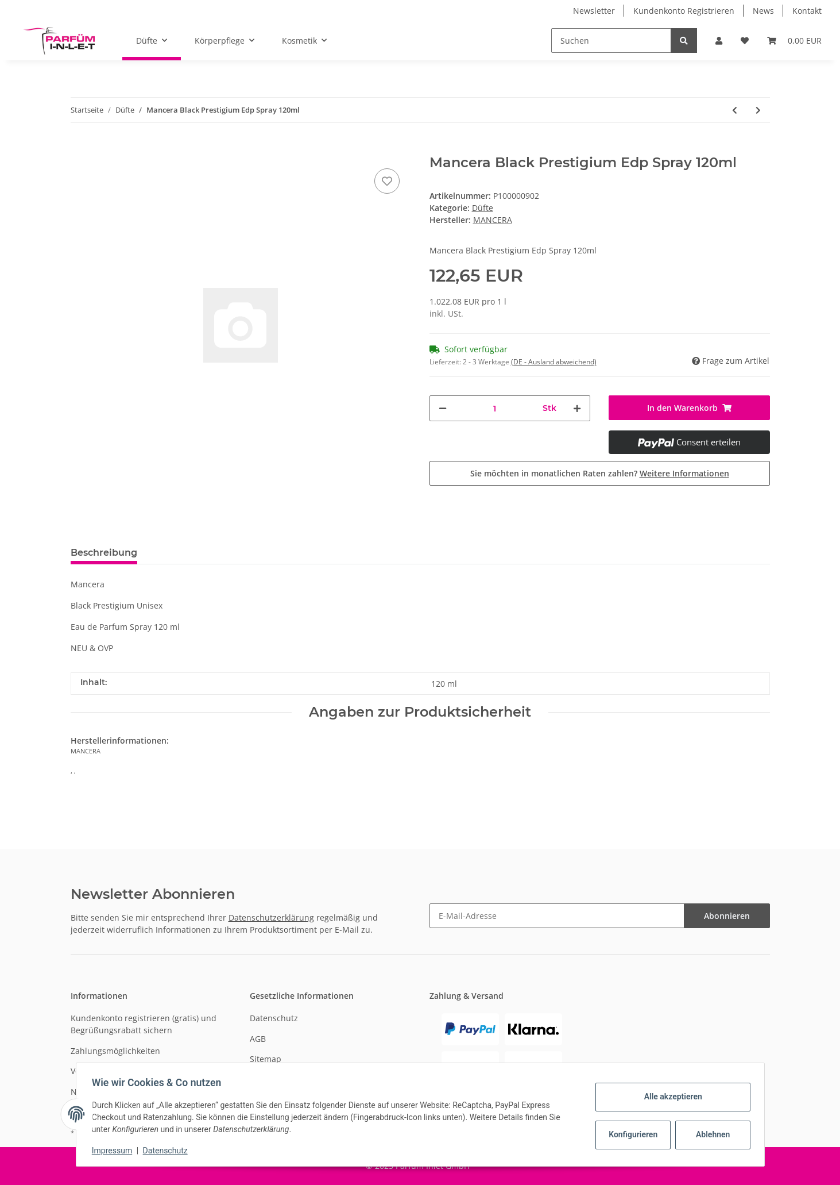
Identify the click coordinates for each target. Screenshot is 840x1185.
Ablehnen (710, 1134)
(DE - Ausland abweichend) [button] (554, 362)
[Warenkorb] (794, 40)
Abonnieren (727, 915)
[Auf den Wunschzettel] (387, 181)
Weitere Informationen (684, 473)
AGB (258, 1038)
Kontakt (807, 10)
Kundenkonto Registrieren (683, 10)
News (763, 10)
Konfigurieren (631, 1134)
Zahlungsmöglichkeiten (115, 1050)
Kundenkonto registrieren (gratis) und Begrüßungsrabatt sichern (143, 1024)
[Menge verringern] (442, 408)
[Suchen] (611, 40)
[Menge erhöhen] (577, 408)
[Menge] (495, 408)
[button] (718, 40)
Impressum (115, 1150)
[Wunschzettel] (744, 40)
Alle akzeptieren (670, 1096)
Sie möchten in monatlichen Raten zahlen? (599, 473)
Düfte (482, 207)
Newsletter (594, 10)
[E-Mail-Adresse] (556, 915)
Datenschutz (274, 1018)
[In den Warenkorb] (80, 148)
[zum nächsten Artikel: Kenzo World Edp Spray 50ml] (758, 110)
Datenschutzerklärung (271, 917)
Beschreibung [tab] (104, 552)
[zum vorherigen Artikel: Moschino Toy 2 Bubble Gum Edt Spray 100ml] (734, 110)
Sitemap (265, 1058)
